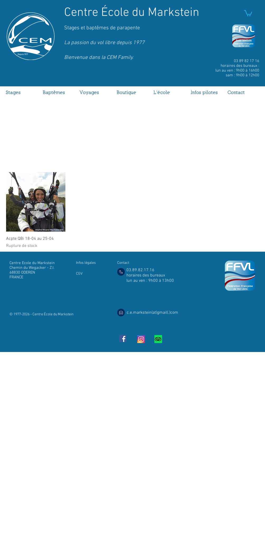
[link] (248, 13)
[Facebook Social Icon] (122, 338)
